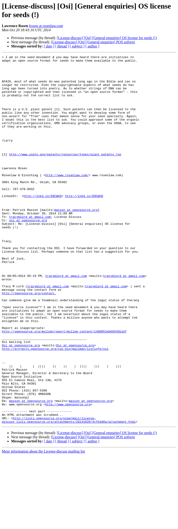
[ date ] (49, 46)
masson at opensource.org (76, 241)
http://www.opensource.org (67, 474)
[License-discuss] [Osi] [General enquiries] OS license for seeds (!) (107, 38)
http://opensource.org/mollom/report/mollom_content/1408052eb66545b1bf (64, 387)
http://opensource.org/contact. (29, 341)
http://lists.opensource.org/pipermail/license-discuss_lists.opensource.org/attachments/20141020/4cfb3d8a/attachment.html (69, 493)
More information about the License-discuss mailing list (43, 525)
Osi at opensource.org (21, 403)
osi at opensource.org (28, 253)
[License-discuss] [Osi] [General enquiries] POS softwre (93, 42)
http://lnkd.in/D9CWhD (43, 224)
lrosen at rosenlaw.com (46, 26)
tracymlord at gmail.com (30, 249)
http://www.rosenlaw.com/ (67, 199)
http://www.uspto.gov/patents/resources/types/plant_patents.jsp (65, 174)
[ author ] (92, 46)
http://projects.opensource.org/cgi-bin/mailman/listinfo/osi (55, 408)
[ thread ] (62, 46)
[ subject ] (77, 46)
